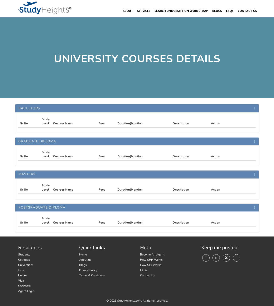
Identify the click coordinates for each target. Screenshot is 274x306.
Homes (22, 275)
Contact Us (247, 11)
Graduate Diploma (37, 141)
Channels (24, 286)
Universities (26, 265)
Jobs (21, 270)
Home (83, 255)
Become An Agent (152, 255)
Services (143, 11)
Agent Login (26, 291)
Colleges (24, 260)
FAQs (230, 11)
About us (85, 260)
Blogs (217, 11)
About (128, 11)
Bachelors (29, 108)
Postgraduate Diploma (41, 207)
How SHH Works (151, 260)
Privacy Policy (88, 270)
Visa (21, 281)
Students (24, 255)
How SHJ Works (150, 265)
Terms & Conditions (92, 275)
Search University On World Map (181, 11)
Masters (27, 174)
